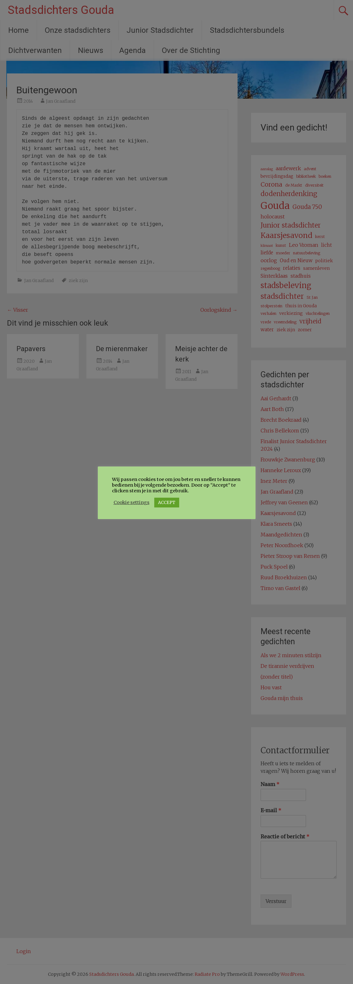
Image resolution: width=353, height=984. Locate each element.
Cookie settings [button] (132, 502)
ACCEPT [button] (166, 502)
